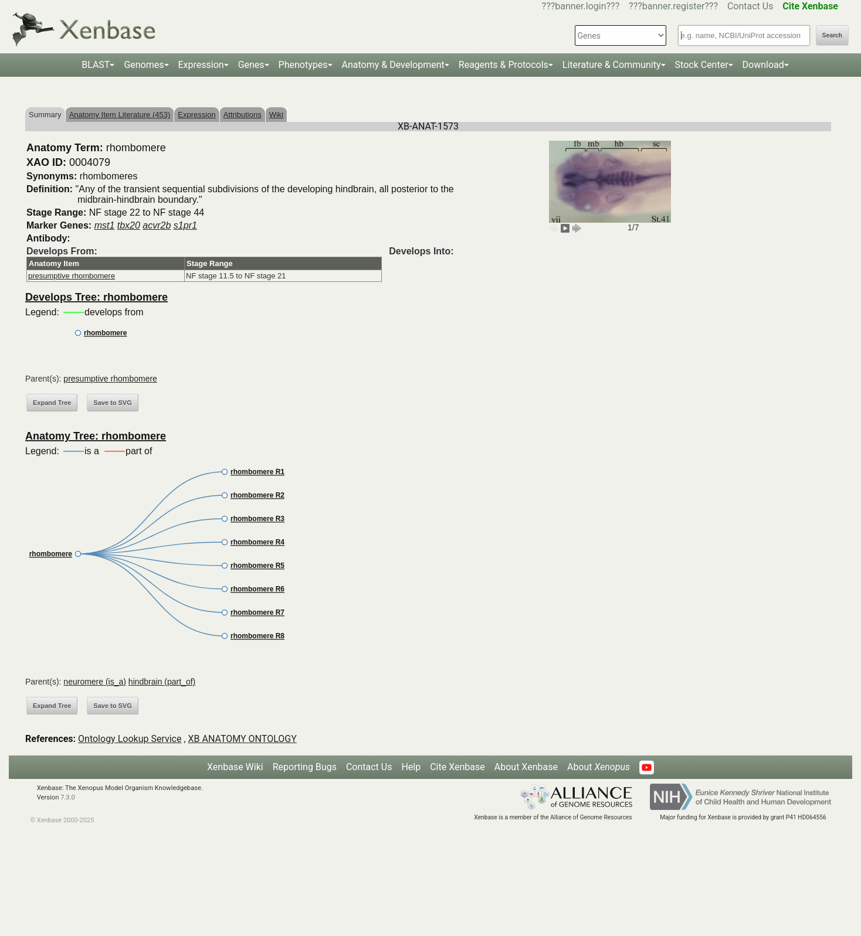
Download (763, 64)
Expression (201, 64)
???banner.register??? (673, 6)
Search (832, 35)
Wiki (276, 114)
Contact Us (750, 6)
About (598, 766)
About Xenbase (526, 766)
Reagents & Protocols (503, 64)
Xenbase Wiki (235, 766)
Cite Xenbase (457, 766)
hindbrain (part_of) (161, 681)
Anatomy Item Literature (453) (120, 114)
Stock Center (701, 64)
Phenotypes (303, 64)
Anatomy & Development (393, 64)
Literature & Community (611, 64)
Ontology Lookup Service (129, 738)
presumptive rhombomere (71, 275)
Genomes (144, 64)
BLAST (96, 64)
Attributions (242, 114)
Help (411, 766)
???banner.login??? (581, 6)
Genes (251, 64)
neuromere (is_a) (94, 681)
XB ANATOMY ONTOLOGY (242, 738)
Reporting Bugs (305, 766)
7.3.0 (67, 797)
